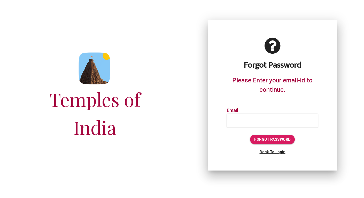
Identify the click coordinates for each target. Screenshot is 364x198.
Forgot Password (272, 139)
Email (232, 110)
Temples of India (95, 100)
